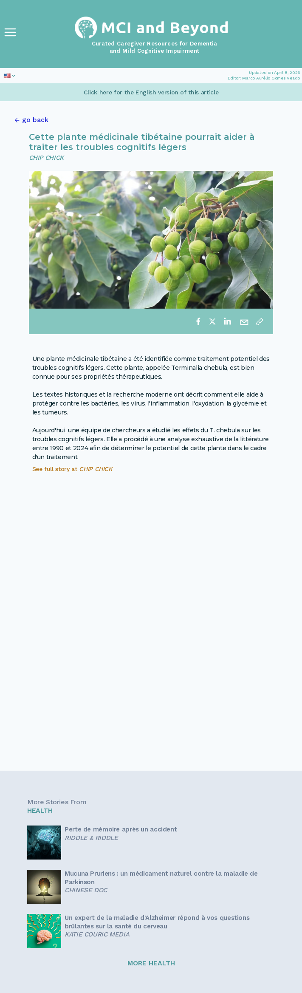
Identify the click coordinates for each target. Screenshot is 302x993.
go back (35, 120)
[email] (244, 321)
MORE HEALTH (151, 963)
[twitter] (212, 321)
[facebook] (198, 321)
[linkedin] (227, 321)
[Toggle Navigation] (10, 32)
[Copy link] (259, 321)
